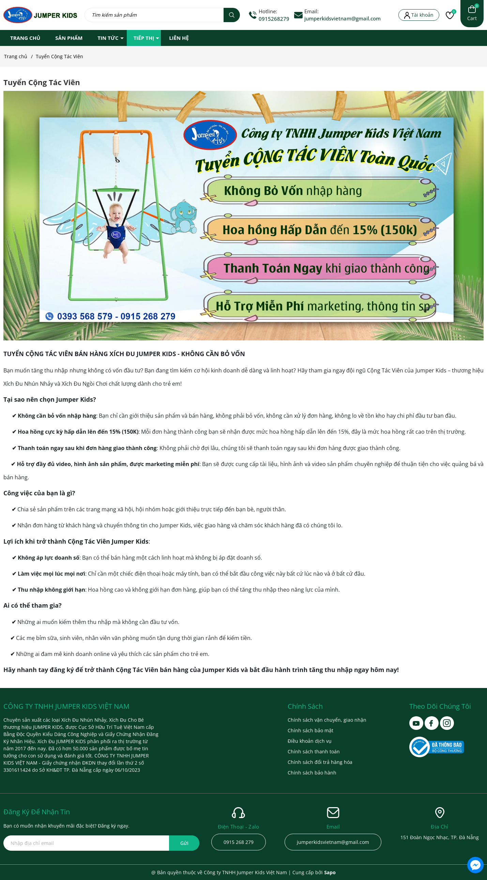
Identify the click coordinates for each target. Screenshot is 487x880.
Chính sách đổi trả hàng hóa (320, 762)
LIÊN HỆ (179, 37)
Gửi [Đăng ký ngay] (184, 843)
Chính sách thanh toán (314, 751)
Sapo (330, 872)
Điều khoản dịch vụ (310, 741)
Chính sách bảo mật (310, 730)
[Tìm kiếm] (232, 15)
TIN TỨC (107, 37)
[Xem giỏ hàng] (472, 13)
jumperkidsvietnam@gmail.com (342, 18)
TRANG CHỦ (25, 37)
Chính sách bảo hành (312, 772)
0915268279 (274, 18)
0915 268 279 (239, 842)
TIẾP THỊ (144, 37)
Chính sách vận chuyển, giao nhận (327, 720)
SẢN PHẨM (68, 37)
